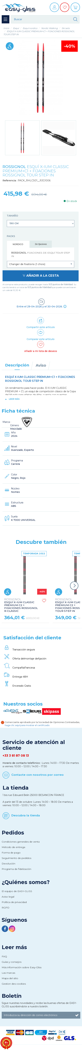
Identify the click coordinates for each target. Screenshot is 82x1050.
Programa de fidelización (16, 869)
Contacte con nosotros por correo (37, 774)
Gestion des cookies (14, 983)
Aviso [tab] (41, 365)
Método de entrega (13, 847)
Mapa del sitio (10, 978)
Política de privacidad (14, 902)
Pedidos (13, 832)
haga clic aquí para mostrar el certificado (27, 725)
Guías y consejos (11, 961)
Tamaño (13, 215)
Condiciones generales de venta (21, 841)
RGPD (5, 907)
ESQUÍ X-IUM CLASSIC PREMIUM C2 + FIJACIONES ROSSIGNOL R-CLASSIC (21, 605)
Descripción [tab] (17, 365)
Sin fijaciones (41, 244)
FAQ (4, 956)
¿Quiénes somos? (26, 882)
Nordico (18, 244)
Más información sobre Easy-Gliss (21, 967)
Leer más (14, 399)
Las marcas (8, 972)
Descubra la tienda (25, 815)
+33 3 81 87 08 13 (16, 755)
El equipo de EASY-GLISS (17, 891)
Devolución (8, 863)
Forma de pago (11, 852)
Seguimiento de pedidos (16, 858)
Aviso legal (8, 896)
